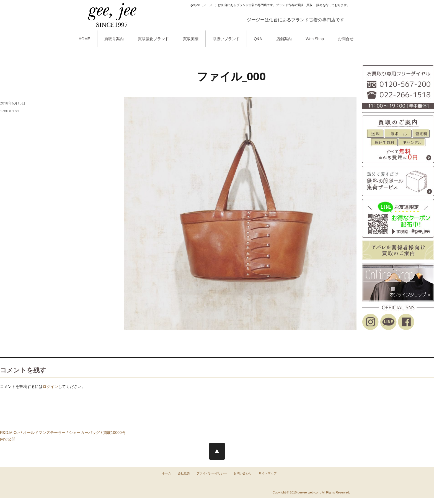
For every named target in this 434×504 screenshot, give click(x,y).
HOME (84, 39)
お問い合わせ (243, 473)
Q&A (258, 39)
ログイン (50, 386)
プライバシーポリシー (212, 473)
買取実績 (190, 39)
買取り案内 (114, 39)
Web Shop (315, 39)
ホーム (166, 473)
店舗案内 (284, 39)
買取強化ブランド (153, 39)
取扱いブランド (226, 39)
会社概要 (184, 473)
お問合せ (345, 39)
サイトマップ (268, 473)
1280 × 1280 (10, 110)
